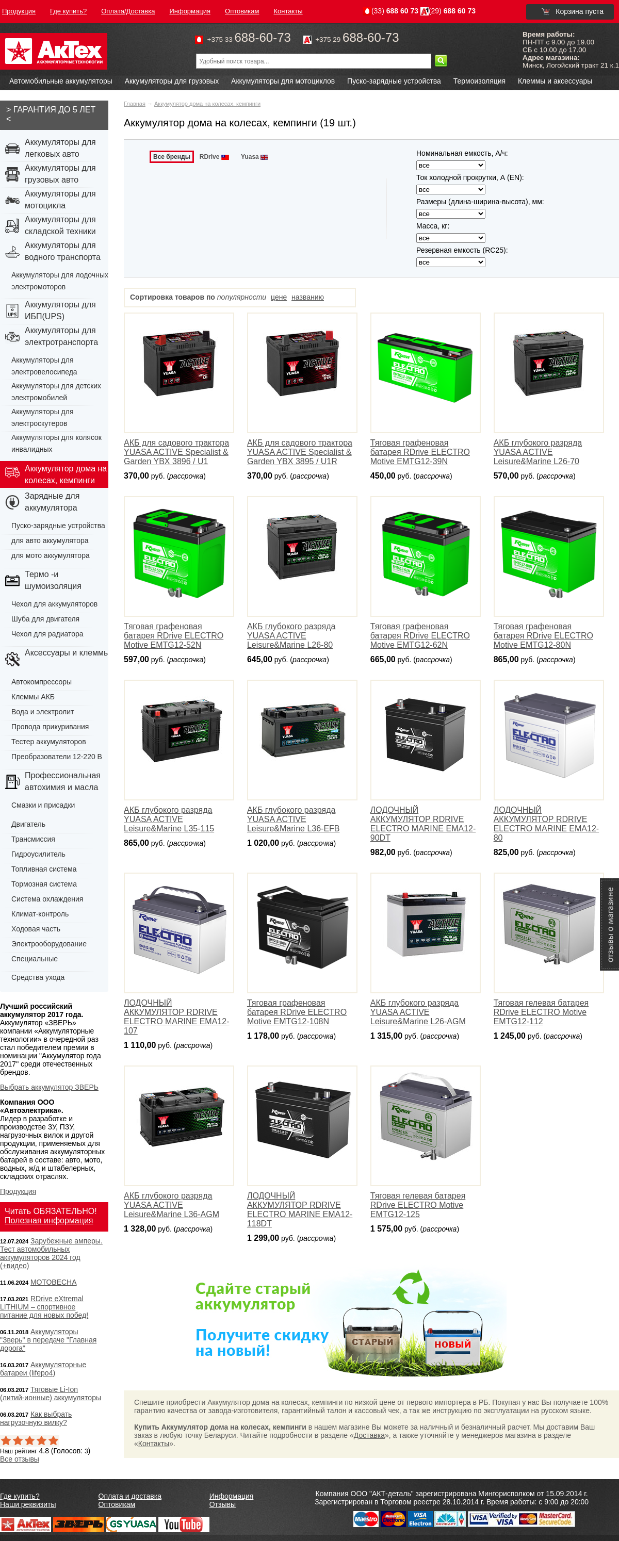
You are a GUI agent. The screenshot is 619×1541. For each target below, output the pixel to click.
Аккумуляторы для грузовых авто (60, 173)
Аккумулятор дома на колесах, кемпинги (207, 104)
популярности (241, 297)
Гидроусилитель (38, 854)
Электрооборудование (49, 944)
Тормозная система (44, 884)
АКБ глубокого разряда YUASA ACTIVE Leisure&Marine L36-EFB (293, 819)
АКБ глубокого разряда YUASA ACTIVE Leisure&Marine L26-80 (291, 635)
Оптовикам (117, 1504)
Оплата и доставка (130, 1496)
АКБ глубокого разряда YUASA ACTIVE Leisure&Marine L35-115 (169, 819)
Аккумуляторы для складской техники (60, 225)
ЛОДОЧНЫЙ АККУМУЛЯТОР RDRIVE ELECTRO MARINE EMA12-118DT (299, 1209)
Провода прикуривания (50, 727)
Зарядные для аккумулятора (52, 501)
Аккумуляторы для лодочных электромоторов (59, 281)
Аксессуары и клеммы (67, 652)
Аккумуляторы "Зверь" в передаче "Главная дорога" (48, 1339)
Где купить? (20, 1496)
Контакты (153, 1443)
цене (279, 297)
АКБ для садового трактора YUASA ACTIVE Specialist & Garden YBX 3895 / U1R (299, 452)
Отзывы (222, 1504)
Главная (134, 104)
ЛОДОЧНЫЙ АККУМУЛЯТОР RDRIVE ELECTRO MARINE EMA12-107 (176, 1016)
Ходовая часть (35, 929)
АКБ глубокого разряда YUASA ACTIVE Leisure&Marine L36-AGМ (171, 1205)
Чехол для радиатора (47, 634)
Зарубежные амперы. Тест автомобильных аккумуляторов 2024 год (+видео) (51, 1253)
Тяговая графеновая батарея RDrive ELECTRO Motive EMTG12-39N (420, 452)
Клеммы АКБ (33, 697)
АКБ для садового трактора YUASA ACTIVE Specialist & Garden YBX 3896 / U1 (176, 452)
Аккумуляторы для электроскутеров (42, 417)
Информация (231, 1496)
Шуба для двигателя (45, 619)
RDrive (215, 156)
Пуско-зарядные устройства (394, 81)
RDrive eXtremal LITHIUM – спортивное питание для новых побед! (44, 1306)
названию (307, 297)
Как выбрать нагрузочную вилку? (36, 1418)
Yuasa (255, 156)
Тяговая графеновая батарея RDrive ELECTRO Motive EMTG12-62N (420, 635)
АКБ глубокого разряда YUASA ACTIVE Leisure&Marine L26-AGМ (418, 1012)
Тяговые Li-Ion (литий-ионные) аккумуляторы (50, 1393)
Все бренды (171, 156)
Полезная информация (49, 1220)
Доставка (369, 1435)
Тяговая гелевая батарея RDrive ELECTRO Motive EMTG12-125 (418, 1205)
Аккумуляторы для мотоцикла (60, 199)
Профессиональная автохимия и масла (63, 781)
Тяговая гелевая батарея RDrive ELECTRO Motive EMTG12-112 (541, 1012)
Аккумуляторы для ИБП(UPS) (60, 310)
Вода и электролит (42, 712)
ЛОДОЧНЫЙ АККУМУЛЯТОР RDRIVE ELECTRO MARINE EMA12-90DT (423, 824)
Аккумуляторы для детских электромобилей (56, 392)
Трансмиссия (33, 839)
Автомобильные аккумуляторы (60, 81)
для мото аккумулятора (50, 555)
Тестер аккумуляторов (48, 741)
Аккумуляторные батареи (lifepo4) (43, 1368)
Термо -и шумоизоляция (53, 580)
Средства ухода (37, 977)
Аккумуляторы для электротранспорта (61, 336)
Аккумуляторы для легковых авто (60, 148)
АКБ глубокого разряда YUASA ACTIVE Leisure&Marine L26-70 (538, 452)
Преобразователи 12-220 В (56, 756)
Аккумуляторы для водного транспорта (63, 251)
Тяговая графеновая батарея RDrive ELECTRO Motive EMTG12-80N (543, 635)
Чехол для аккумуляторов (54, 604)
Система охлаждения (47, 899)
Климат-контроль (40, 914)
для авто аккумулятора (50, 540)
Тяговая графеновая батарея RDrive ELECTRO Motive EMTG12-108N (297, 1012)
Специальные (34, 959)
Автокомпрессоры (41, 682)
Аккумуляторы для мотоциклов (283, 81)
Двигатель (28, 824)
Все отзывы (19, 1459)
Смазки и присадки (43, 805)
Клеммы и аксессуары (555, 81)
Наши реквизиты (28, 1504)
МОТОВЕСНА (53, 1282)
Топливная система (44, 869)
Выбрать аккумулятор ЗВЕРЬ (49, 1087)
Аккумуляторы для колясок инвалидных (56, 443)
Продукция (18, 1191)
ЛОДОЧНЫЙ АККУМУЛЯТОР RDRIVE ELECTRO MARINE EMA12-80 (546, 824)
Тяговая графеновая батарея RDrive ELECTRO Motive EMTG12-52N (173, 635)
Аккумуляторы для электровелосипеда (44, 366)
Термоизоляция (479, 81)
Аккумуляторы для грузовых (172, 81)
